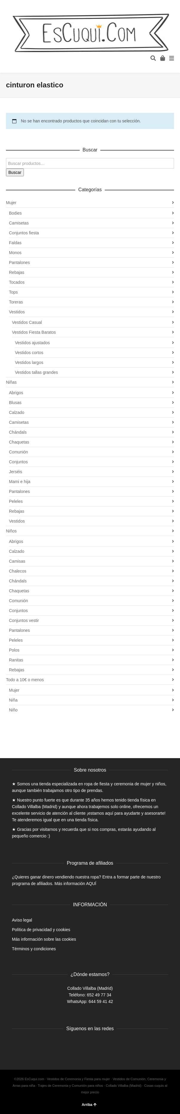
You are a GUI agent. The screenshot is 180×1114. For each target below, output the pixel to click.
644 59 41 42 (101, 1001)
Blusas (15, 402)
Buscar (14, 172)
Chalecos (17, 571)
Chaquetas (19, 442)
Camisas (17, 561)
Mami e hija (19, 481)
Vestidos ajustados (32, 342)
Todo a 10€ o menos (25, 679)
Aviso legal (22, 920)
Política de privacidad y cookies (41, 929)
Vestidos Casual (27, 322)
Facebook (16, 1044)
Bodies (15, 213)
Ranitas (16, 660)
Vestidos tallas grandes (36, 372)
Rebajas (16, 272)
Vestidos (17, 311)
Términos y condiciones (34, 948)
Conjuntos (18, 461)
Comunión (18, 452)
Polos (14, 650)
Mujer (11, 202)
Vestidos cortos (29, 352)
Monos (15, 252)
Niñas (11, 382)
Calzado (16, 412)
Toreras (16, 302)
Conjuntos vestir (24, 620)
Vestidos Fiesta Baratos (34, 332)
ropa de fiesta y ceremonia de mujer (117, 783)
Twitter (30, 1044)
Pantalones (19, 262)
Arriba (89, 1105)
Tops (13, 292)
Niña (13, 700)
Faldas (15, 242)
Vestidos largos (29, 362)
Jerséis (15, 471)
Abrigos (16, 392)
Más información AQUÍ (75, 883)
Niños (11, 531)
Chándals (18, 432)
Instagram (43, 1044)
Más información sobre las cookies (44, 939)
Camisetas (19, 223)
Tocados (16, 282)
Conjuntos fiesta (24, 232)
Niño (13, 710)
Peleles (16, 501)
